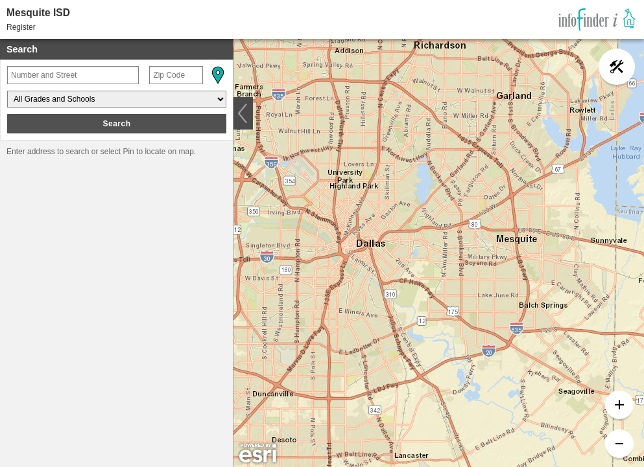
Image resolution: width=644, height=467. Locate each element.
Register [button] (21, 27)
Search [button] (116, 123)
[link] (597, 19)
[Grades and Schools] (116, 99)
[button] (217, 75)
